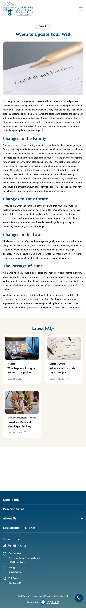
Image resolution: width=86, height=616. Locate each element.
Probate (11, 364)
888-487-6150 (15, 583)
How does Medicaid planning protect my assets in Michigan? (19, 424)
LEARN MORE (14, 378)
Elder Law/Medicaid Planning (21, 417)
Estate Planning (57, 364)
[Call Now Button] (79, 598)
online (36, 307)
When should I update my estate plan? (62, 370)
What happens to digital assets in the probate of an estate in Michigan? (21, 371)
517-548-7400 (15, 572)
